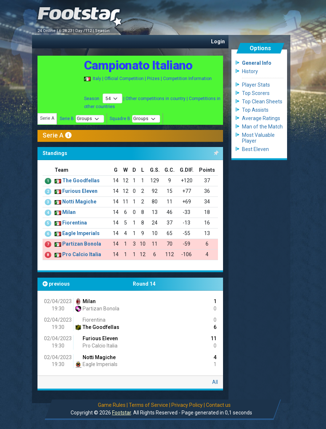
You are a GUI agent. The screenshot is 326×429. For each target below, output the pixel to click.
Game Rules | (113, 405)
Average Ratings (261, 118)
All (215, 382)
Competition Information (187, 78)
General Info (256, 63)
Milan (85, 301)
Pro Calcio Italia (100, 346)
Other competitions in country (156, 98)
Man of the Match (262, 127)
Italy (97, 78)
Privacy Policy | (188, 405)
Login (218, 41)
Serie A (47, 118)
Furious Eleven (100, 338)
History (250, 71)
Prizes (153, 78)
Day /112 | (85, 30)
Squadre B (120, 118)
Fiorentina (94, 320)
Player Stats (256, 85)
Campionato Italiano (138, 65)
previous (56, 284)
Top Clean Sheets (262, 101)
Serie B (67, 118)
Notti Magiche (99, 357)
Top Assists (255, 110)
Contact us (218, 405)
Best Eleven (255, 149)
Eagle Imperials (96, 364)
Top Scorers (256, 93)
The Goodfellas (97, 327)
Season (103, 30)
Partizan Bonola (97, 308)
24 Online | (48, 30)
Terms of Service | (149, 405)
